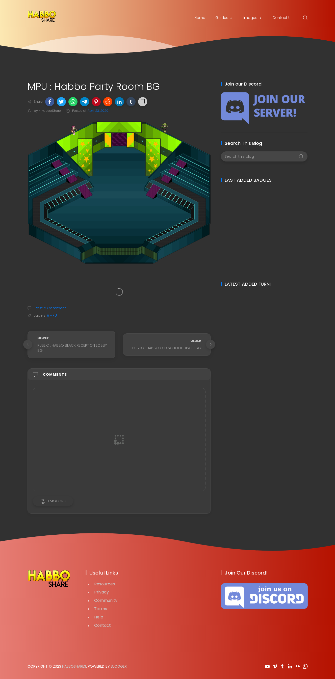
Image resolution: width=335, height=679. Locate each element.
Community (105, 600)
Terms (100, 609)
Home (199, 17)
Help (98, 617)
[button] (49, 101)
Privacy (101, 592)
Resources (104, 584)
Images (252, 17)
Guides (224, 17)
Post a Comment (50, 308)
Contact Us (282, 17)
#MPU (52, 315)
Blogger (119, 666)
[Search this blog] (264, 156)
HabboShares (74, 666)
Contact (102, 625)
